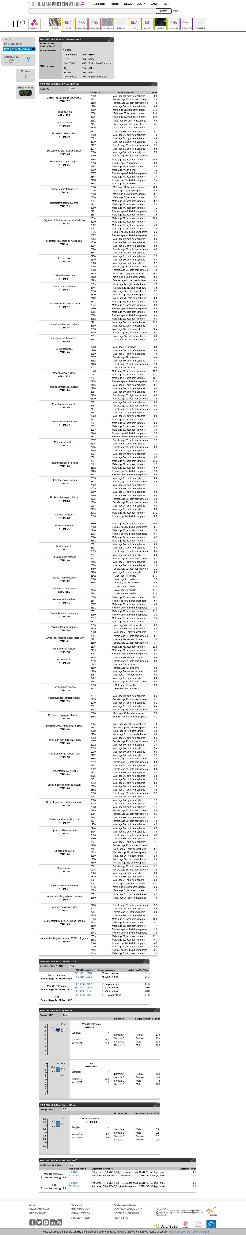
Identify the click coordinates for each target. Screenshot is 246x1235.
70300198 (74, 1175)
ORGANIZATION (80, 1213)
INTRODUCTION (80, 1208)
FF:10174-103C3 (83, 987)
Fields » (176, 11)
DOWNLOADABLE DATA (127, 1208)
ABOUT (115, 4)
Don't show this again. (198, 1231)
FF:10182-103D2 (83, 973)
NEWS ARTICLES (39, 1208)
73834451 (74, 1172)
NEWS (128, 4)
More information (177, 1231)
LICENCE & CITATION (126, 1213)
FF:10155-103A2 (83, 991)
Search (163, 11)
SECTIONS (99, 4)
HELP (165, 4)
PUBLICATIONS (80, 1217)
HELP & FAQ (120, 1217)
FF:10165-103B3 (83, 976)
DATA (153, 4)
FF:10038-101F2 (83, 984)
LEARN (141, 4)
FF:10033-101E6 (83, 995)
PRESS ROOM (37, 1213)
